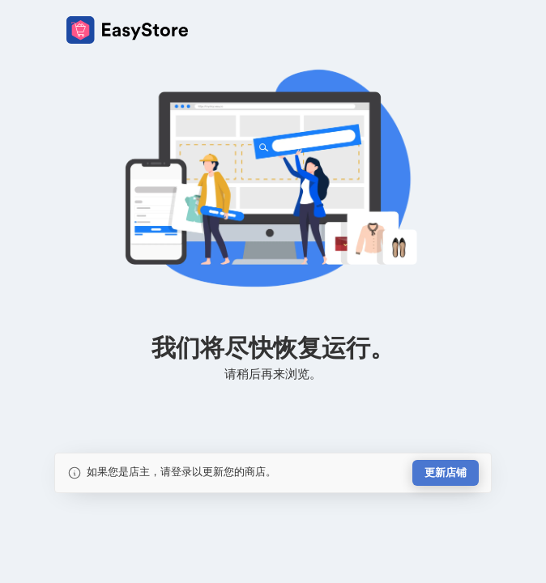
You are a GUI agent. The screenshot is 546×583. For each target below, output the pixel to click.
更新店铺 (445, 472)
